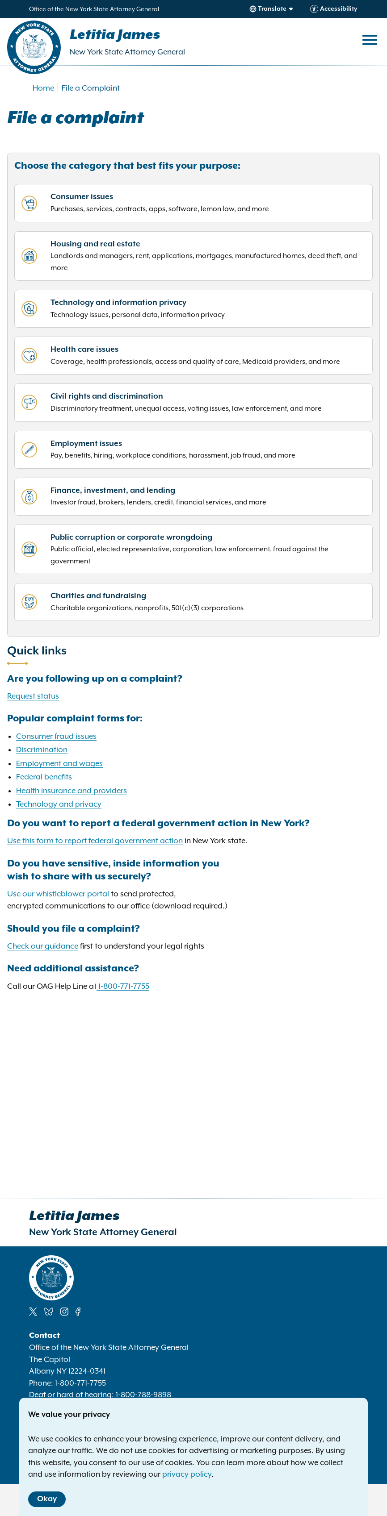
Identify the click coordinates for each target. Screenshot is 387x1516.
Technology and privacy (58, 804)
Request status (33, 695)
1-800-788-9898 (143, 1394)
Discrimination (41, 749)
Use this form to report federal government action (95, 840)
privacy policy (186, 1474)
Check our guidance (42, 945)
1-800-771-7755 (123, 986)
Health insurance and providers (71, 790)
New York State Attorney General (127, 51)
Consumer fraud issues (56, 736)
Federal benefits (44, 776)
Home (43, 87)
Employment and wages (59, 763)
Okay (47, 1499)
